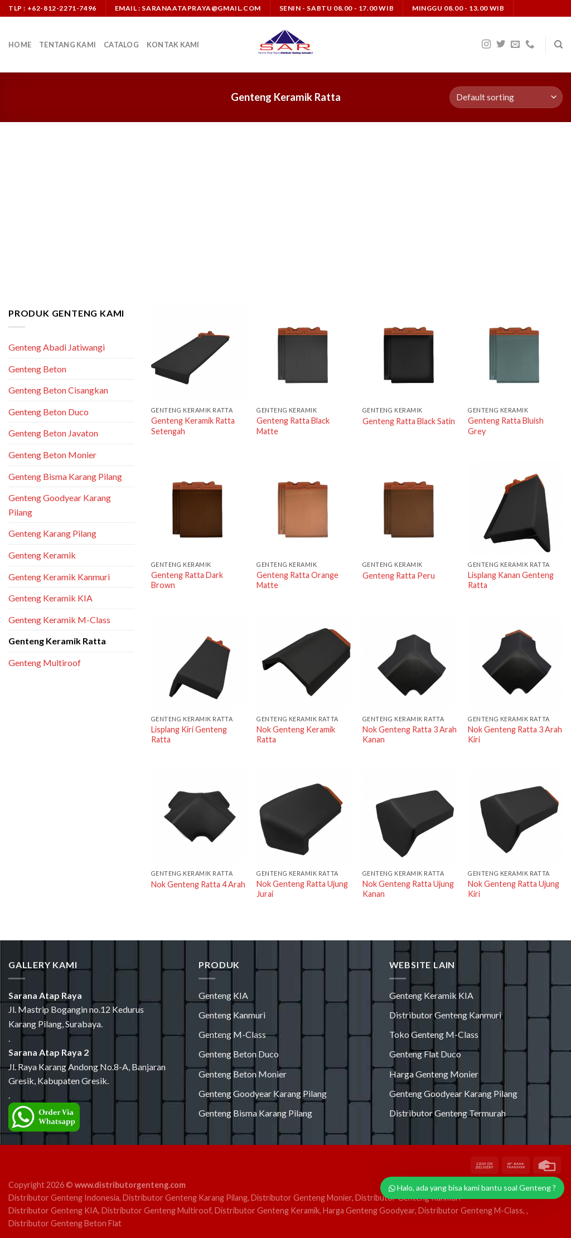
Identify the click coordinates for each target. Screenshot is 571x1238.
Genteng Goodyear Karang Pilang (59, 504)
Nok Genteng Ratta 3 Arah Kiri (515, 735)
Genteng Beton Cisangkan (58, 390)
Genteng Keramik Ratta (57, 640)
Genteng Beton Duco (48, 411)
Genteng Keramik (42, 555)
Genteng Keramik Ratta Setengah (193, 426)
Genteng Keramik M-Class (59, 619)
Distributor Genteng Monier (301, 1197)
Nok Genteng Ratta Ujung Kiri (513, 889)
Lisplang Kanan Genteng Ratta (511, 580)
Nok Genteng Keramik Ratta (296, 735)
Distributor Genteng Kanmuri (445, 1014)
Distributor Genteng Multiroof (156, 1210)
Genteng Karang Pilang (52, 533)
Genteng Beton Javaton (53, 433)
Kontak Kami (173, 44)
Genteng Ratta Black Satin (408, 421)
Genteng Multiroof (44, 662)
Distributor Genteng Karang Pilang (185, 1197)
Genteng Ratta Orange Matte (297, 580)
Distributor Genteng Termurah (447, 1113)
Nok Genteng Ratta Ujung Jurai (302, 889)
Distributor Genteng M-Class (470, 1210)
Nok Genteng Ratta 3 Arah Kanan (409, 735)
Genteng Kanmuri (232, 1014)
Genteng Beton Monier (52, 454)
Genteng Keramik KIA (50, 598)
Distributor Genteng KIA (53, 1210)
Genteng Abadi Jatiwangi (56, 347)
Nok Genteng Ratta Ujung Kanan (408, 889)
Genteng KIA (223, 995)
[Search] (558, 44)
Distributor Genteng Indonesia (63, 1197)
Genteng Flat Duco (425, 1053)
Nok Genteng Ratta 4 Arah (198, 884)
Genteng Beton (37, 368)
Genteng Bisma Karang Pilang (65, 476)
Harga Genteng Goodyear (369, 1210)
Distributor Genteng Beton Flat (65, 1223)
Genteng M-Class (232, 1034)
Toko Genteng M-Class (433, 1034)
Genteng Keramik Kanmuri (59, 576)
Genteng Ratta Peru (398, 575)
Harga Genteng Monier (433, 1074)
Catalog (121, 44)
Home (19, 44)
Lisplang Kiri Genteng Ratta (189, 735)
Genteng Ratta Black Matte (293, 426)
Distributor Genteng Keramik (267, 1210)
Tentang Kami (67, 44)
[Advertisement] (285, 206)
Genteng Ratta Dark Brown (187, 580)
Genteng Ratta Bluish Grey (506, 426)
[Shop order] (506, 97)
